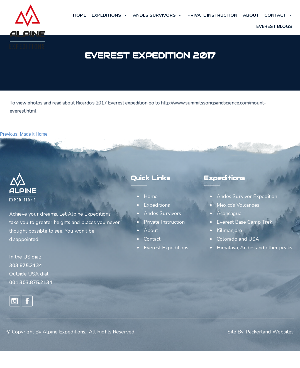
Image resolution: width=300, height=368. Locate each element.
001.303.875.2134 (30, 282)
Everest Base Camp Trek (244, 222)
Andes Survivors (157, 15)
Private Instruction (212, 15)
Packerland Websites (270, 331)
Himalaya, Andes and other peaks (254, 247)
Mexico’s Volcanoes (238, 205)
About (251, 15)
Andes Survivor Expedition (247, 196)
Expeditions (109, 15)
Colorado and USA (238, 239)
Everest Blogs (274, 26)
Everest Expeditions (166, 247)
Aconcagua (229, 213)
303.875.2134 (25, 265)
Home (79, 15)
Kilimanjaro (229, 230)
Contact (278, 15)
